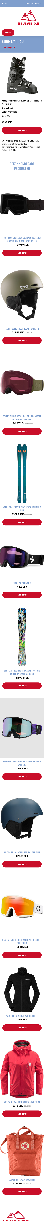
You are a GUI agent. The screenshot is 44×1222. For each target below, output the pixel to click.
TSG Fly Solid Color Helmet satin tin (22, 328)
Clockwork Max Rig (22, 582)
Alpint (15, 100)
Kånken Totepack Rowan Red (22, 1179)
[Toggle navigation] (5, 18)
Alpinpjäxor (7, 104)
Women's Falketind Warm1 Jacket (22, 1015)
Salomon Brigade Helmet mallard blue (22, 852)
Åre (5, 4)
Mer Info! (22, 130)
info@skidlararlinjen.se (33, 4)
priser (8, 32)
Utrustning (24, 100)
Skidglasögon (36, 100)
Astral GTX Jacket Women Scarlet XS (22, 1101)
